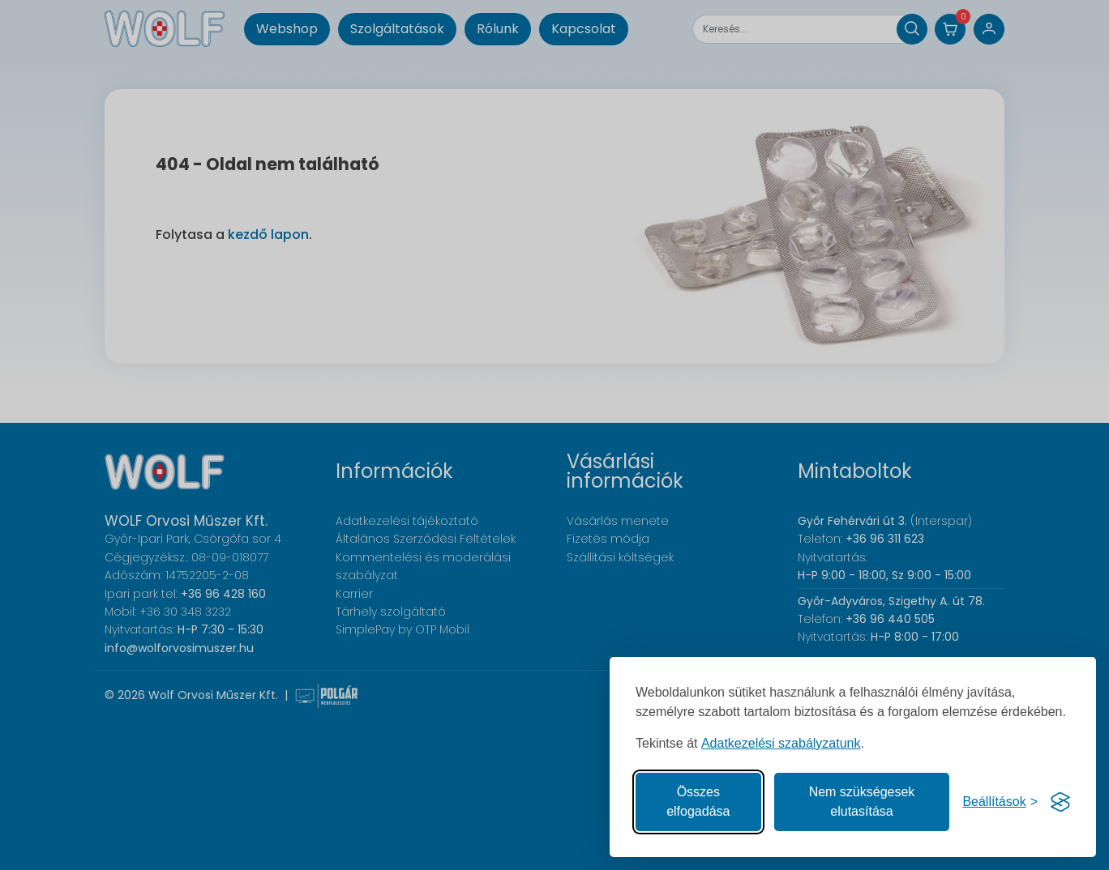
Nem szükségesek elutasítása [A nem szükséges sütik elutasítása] (862, 801)
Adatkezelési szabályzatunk (781, 743)
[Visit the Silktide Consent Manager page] (1060, 802)
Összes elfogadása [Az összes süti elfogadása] (698, 801)
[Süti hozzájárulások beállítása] (1000, 802)
